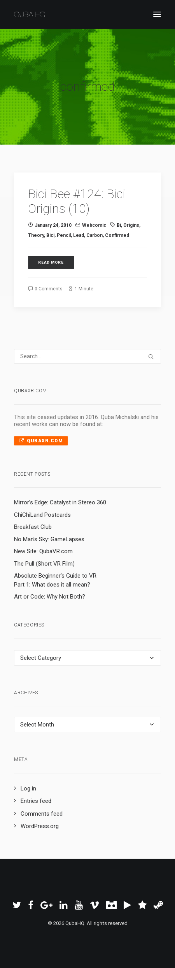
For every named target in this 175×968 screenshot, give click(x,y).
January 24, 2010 (53, 225)
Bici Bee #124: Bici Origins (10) (76, 201)
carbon (94, 235)
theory (36, 235)
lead (78, 235)
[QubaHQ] (29, 14)
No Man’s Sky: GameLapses (49, 539)
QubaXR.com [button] (41, 440)
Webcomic (94, 225)
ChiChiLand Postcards (42, 514)
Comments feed (42, 813)
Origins (131, 225)
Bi (119, 225)
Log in (28, 788)
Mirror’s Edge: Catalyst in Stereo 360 (60, 502)
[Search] (87, 356)
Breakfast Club (33, 526)
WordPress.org (40, 826)
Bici (50, 235)
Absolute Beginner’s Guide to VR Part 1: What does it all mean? (55, 580)
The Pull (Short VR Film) (44, 563)
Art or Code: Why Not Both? (49, 596)
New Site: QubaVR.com (43, 551)
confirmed (117, 235)
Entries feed (36, 800)
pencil (64, 235)
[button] (157, 14)
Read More (51, 263)
